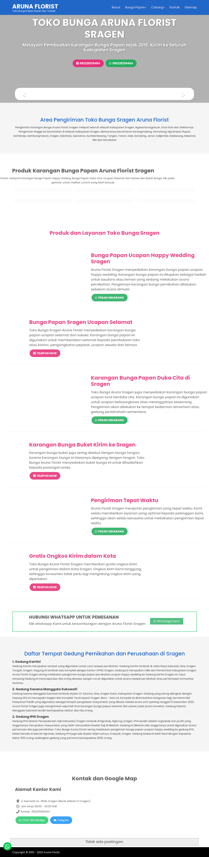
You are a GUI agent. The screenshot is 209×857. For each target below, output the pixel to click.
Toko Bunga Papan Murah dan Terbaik (35, 7)
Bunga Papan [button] (135, 7)
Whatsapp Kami (129, 621)
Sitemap (191, 7)
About (116, 7)
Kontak (175, 7)
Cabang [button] (158, 7)
